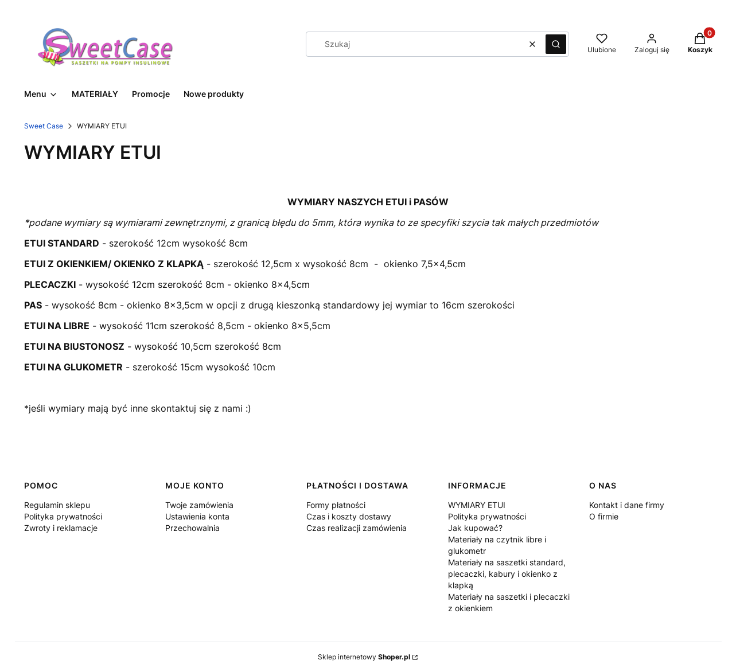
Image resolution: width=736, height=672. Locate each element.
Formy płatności (335, 505)
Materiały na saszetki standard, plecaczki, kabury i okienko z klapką (507, 573)
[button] (556, 44)
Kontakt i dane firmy (626, 505)
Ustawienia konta (197, 516)
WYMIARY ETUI (476, 505)
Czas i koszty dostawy (348, 516)
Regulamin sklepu (57, 505)
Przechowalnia (192, 528)
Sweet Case (43, 126)
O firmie (603, 516)
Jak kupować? (475, 528)
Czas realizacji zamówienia (356, 528)
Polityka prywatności (63, 516)
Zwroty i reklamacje (61, 528)
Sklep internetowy (364, 657)
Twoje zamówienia (199, 505)
